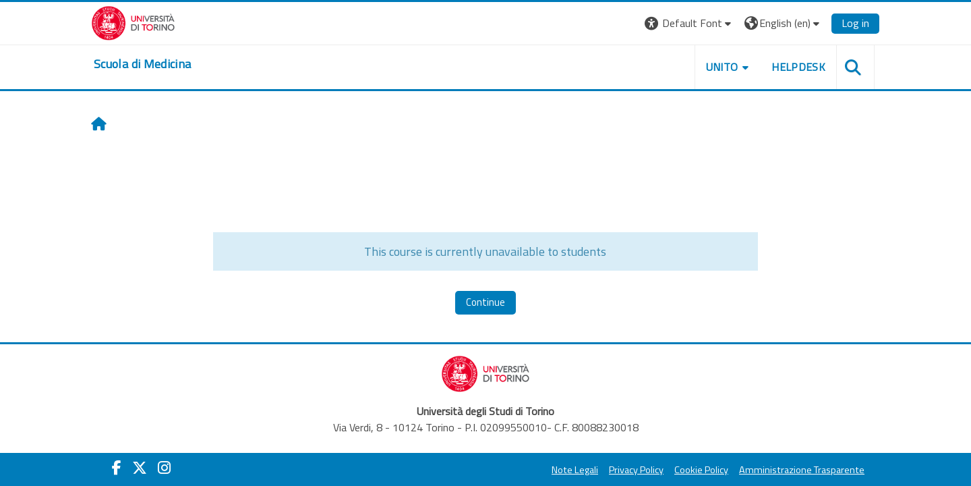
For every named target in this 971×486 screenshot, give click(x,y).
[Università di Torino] (133, 22)
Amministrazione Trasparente (801, 469)
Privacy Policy (636, 469)
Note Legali (575, 469)
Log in (855, 23)
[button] (689, 23)
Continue (485, 302)
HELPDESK (798, 67)
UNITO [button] (722, 67)
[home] (142, 64)
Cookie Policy (701, 469)
